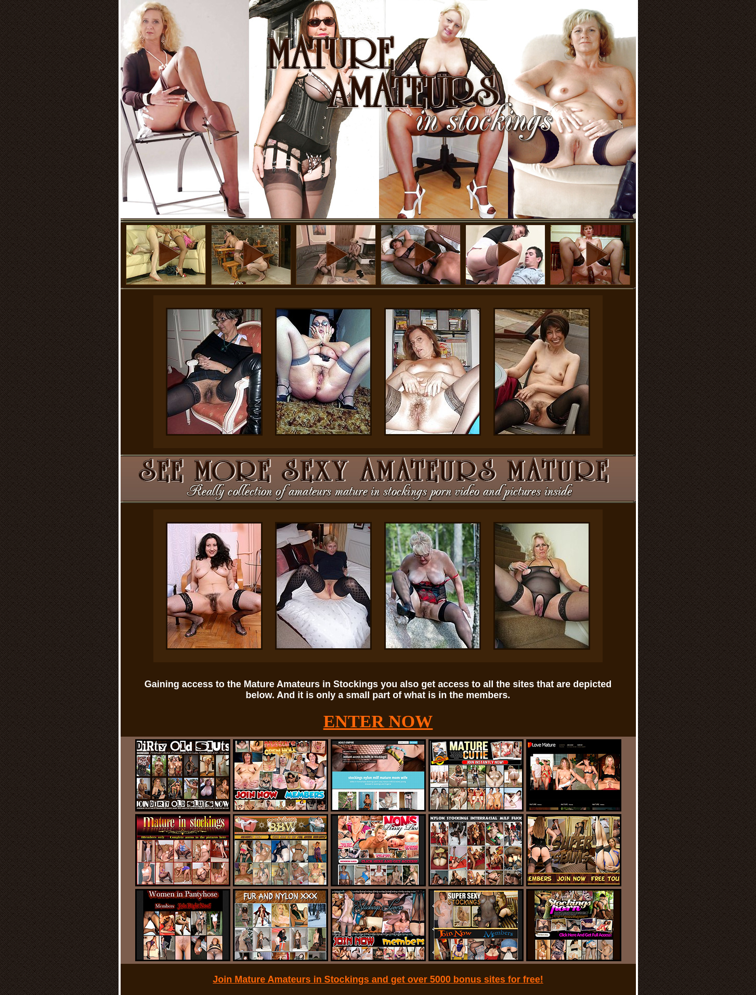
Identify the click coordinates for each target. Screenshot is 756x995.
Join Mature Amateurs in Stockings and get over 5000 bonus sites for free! (378, 979)
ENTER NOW (378, 721)
